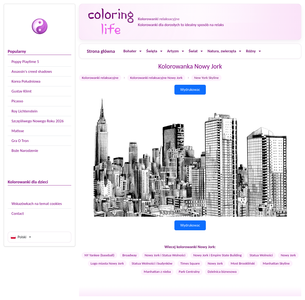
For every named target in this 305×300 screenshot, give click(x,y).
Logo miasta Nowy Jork (107, 263)
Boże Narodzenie (24, 150)
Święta (151, 51)
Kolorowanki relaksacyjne (100, 78)
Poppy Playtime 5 (25, 61)
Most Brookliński (243, 263)
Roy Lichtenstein (24, 111)
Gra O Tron (20, 140)
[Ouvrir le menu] (140, 51)
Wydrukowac (190, 89)
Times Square (190, 263)
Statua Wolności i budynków (152, 263)
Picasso (17, 101)
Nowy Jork (288, 255)
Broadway (129, 255)
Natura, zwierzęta (221, 51)
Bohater (129, 51)
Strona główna (101, 51)
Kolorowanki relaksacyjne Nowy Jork (156, 78)
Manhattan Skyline (276, 263)
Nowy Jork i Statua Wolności (165, 255)
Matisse (17, 130)
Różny (251, 51)
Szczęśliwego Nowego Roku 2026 (37, 121)
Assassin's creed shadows (31, 71)
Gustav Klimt (21, 91)
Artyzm (173, 51)
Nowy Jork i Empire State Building (217, 255)
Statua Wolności (261, 255)
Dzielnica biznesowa (222, 271)
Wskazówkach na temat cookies (36, 203)
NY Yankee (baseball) (99, 255)
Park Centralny (189, 271)
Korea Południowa (25, 81)
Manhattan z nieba (157, 271)
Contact (17, 213)
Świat (193, 51)
